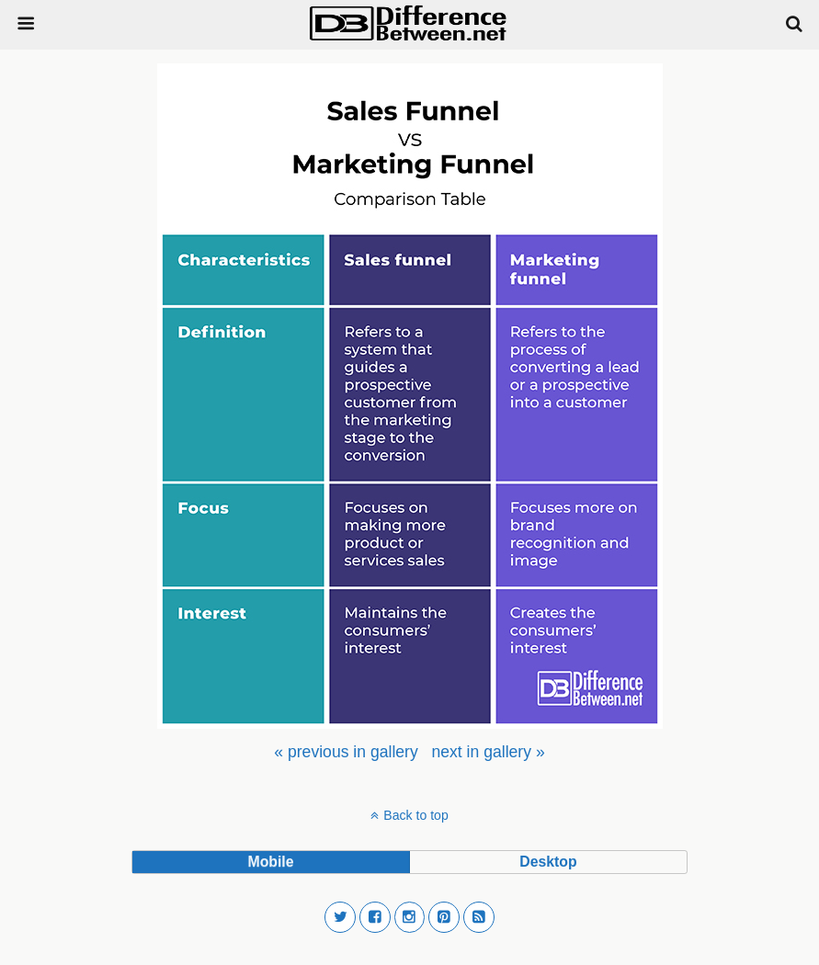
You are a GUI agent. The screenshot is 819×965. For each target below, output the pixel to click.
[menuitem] (345, 752)
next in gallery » (487, 752)
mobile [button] (270, 861)
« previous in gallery (345, 752)
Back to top (415, 815)
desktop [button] (547, 861)
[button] (340, 917)
